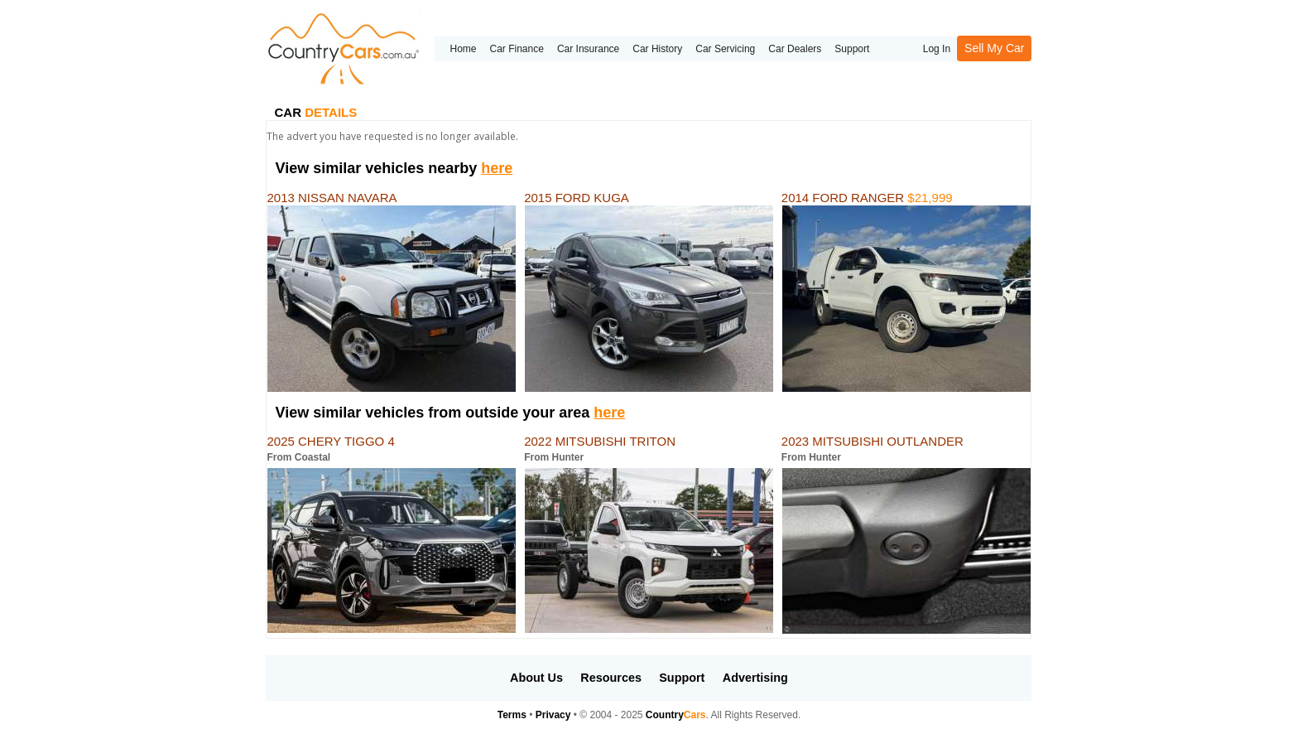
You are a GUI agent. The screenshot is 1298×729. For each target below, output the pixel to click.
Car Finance (517, 49)
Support (851, 49)
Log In (936, 49)
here (496, 168)
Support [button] (681, 677)
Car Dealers (794, 49)
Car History (657, 49)
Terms (512, 715)
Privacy (553, 715)
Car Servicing (725, 49)
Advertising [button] (755, 677)
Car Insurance (588, 49)
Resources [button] (611, 677)
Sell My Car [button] (994, 48)
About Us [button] (536, 677)
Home (462, 49)
